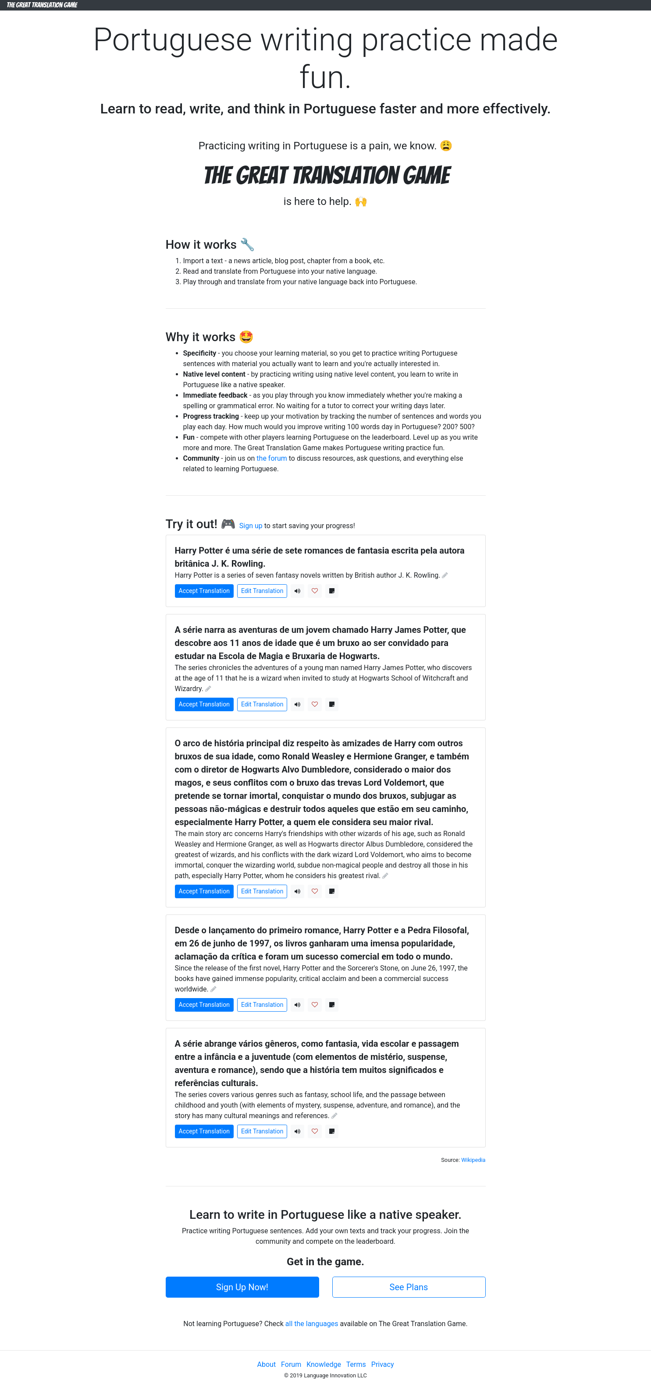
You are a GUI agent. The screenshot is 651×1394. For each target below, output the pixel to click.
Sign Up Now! (242, 1287)
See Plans (409, 1287)
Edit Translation (262, 590)
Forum (291, 1364)
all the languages (311, 1324)
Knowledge (323, 1364)
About (266, 1364)
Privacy (382, 1364)
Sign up (251, 526)
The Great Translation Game (42, 5)
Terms (356, 1364)
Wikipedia (473, 1160)
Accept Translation (204, 590)
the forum (271, 458)
